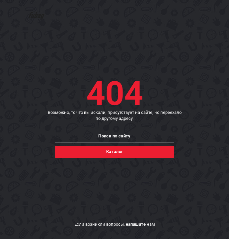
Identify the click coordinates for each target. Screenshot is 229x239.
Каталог (114, 151)
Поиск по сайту (114, 135)
